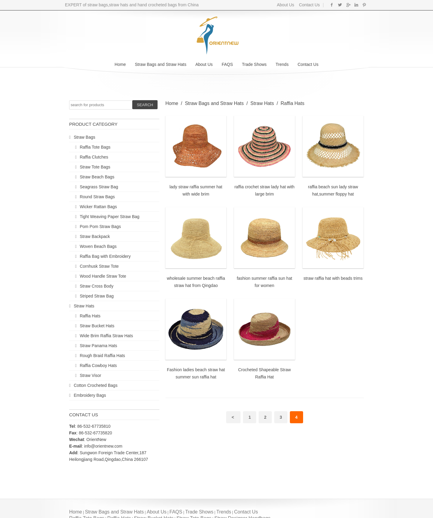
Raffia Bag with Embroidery (105, 256)
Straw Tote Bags (95, 167)
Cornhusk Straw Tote (99, 266)
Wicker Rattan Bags (98, 206)
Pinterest (364, 5)
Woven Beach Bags (98, 246)
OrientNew (96, 439)
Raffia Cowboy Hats (98, 365)
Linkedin (356, 5)
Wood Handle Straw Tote (103, 276)
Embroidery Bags (90, 395)
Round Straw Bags (97, 196)
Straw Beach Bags (97, 176)
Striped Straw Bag (97, 296)
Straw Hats (84, 306)
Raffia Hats (90, 315)
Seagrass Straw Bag (99, 186)
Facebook (332, 5)
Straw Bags (84, 137)
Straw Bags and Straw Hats (160, 64)
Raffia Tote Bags (95, 147)
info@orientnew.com (103, 446)
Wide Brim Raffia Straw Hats (106, 335)
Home (120, 64)
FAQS (227, 64)
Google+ (348, 5)
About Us (285, 4)
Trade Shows (254, 64)
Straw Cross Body (96, 286)
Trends (282, 64)
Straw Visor (90, 375)
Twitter (340, 5)
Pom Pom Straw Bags (100, 226)
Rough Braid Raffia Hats (102, 355)
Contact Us (309, 4)
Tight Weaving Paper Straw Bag (109, 216)
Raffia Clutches (94, 157)
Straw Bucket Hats (97, 325)
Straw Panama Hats (98, 345)
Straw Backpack (95, 236)
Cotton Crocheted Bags (96, 385)
